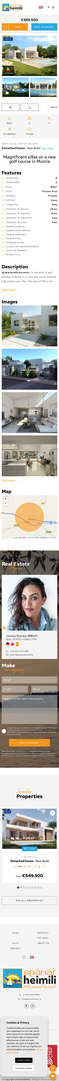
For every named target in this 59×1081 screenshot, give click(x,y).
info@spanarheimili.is (29, 999)
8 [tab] (38, 887)
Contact (15, 948)
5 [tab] (30, 887)
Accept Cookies (23, 1060)
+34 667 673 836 (17, 651)
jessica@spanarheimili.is (19, 654)
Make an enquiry (44, 27)
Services (42, 933)
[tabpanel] (29, 846)
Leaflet (15, 537)
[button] (10, 107)
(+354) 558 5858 (29, 994)
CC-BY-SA (52, 537)
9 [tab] (41, 887)
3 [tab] (24, 887)
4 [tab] (27, 887)
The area (42, 938)
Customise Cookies (23, 1068)
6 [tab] (32, 887)
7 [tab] (35, 887)
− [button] (6, 503)
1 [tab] (18, 887)
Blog (16, 943)
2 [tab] (21, 887)
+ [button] (6, 499)
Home (15, 933)
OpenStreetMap (33, 537)
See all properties (29, 900)
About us (43, 943)
